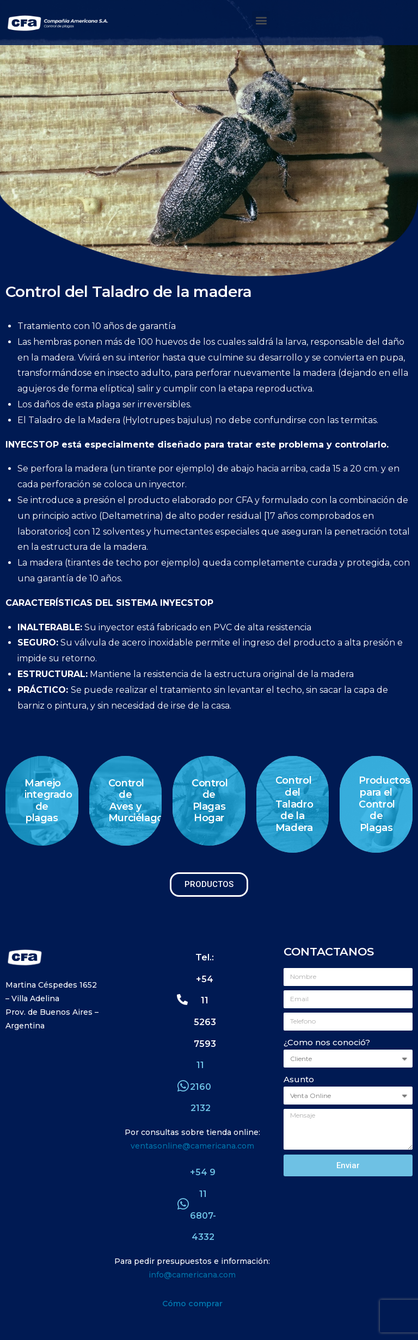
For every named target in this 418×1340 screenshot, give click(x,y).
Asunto (299, 1079)
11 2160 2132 (200, 1086)
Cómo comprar (192, 1303)
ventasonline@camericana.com (192, 1146)
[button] (261, 20)
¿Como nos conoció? (327, 1042)
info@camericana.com (192, 1275)
